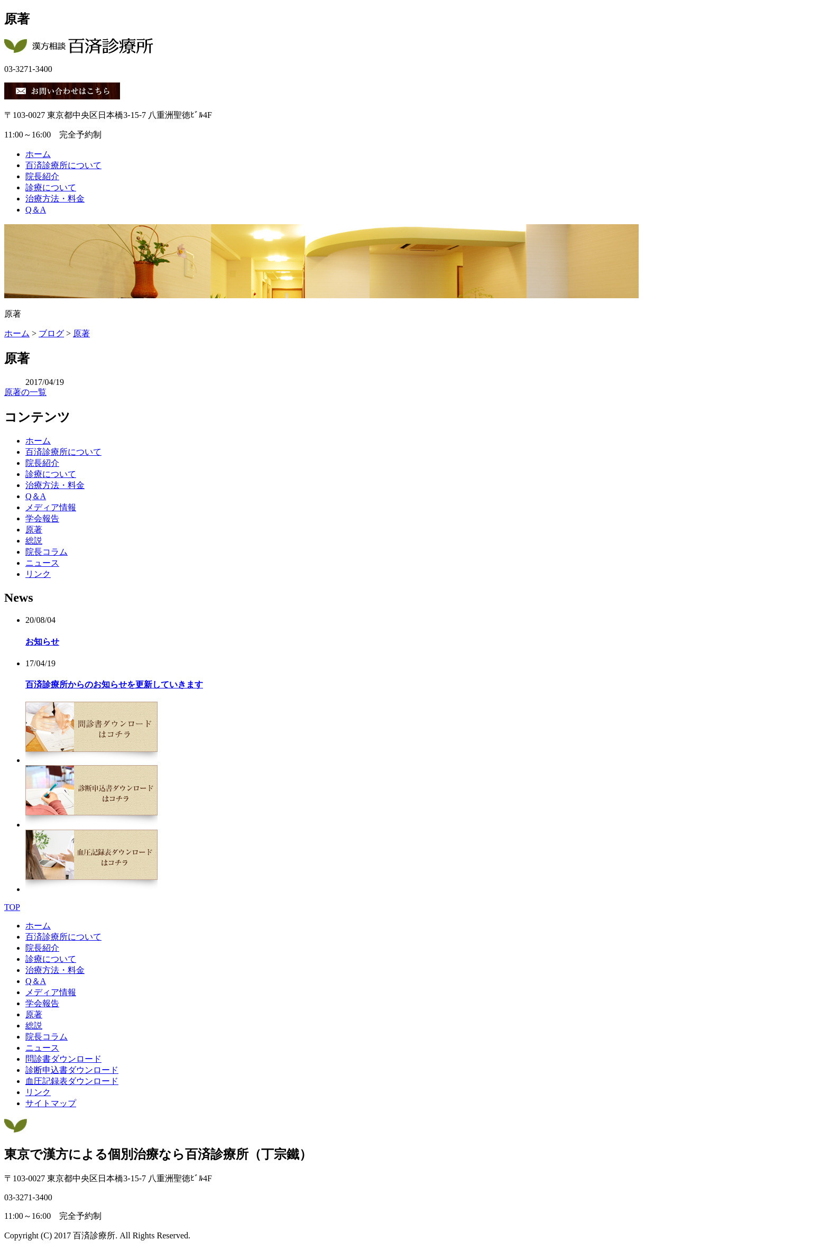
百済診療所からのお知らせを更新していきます (114, 684)
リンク (38, 573)
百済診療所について (63, 165)
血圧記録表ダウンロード (71, 1081)
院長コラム (46, 551)
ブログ (51, 333)
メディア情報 (50, 507)
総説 (33, 540)
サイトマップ (50, 1103)
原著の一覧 (25, 392)
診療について (50, 187)
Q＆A (35, 209)
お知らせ (42, 641)
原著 (81, 333)
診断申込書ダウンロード (71, 1069)
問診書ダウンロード (63, 1058)
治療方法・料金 (55, 198)
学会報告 (42, 518)
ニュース (42, 562)
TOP (12, 907)
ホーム (38, 154)
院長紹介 (42, 176)
